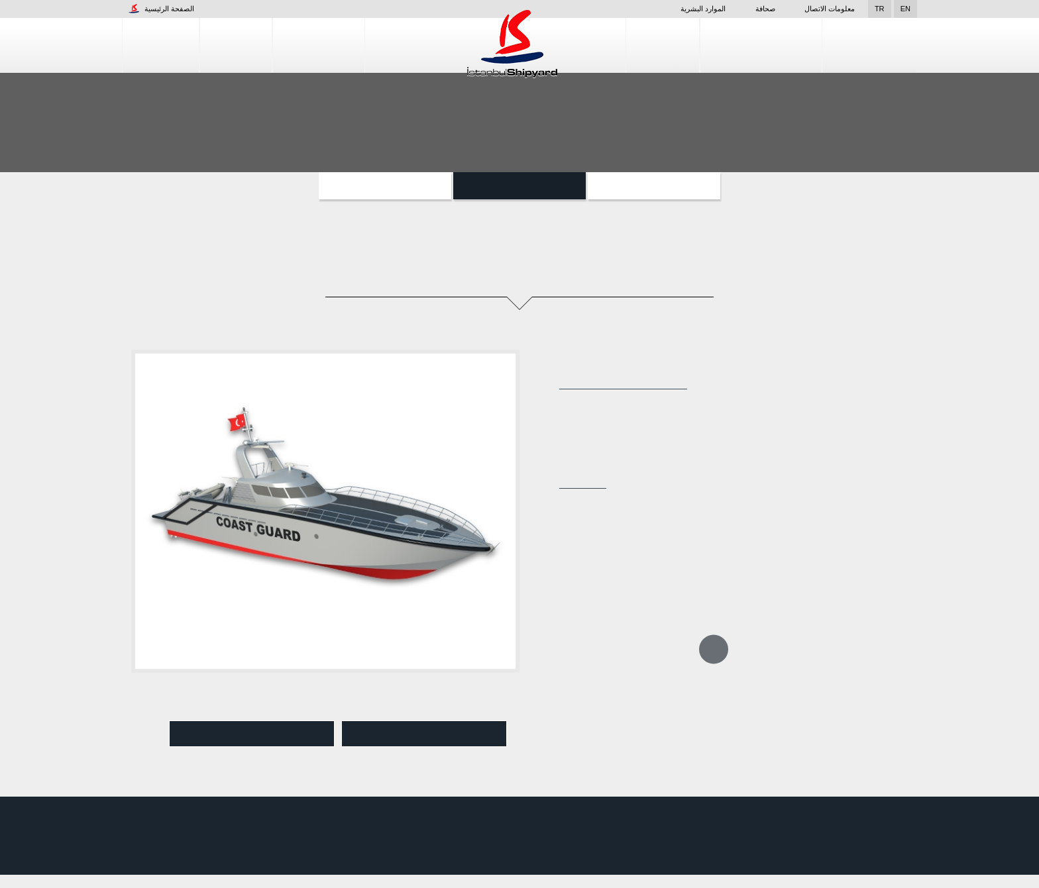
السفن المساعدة (385, 185)
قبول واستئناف (970, 868)
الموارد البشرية (684, 9)
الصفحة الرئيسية (161, 8)
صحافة (757, 9)
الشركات (160, 45)
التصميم (664, 45)
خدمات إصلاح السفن (762, 45)
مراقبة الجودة (870, 45)
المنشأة (236, 45)
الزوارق (519, 185)
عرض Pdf (251, 734)
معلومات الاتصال (829, 9)
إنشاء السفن (319, 45)
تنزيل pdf (424, 734)
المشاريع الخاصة (654, 185)
